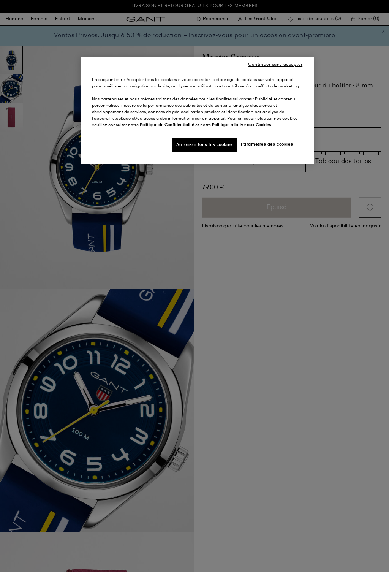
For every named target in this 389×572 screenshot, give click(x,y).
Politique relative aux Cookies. (242, 125)
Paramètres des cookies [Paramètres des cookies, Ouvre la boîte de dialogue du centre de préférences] (267, 144)
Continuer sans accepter (275, 64)
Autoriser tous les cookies (204, 145)
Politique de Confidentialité (167, 125)
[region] (197, 110)
